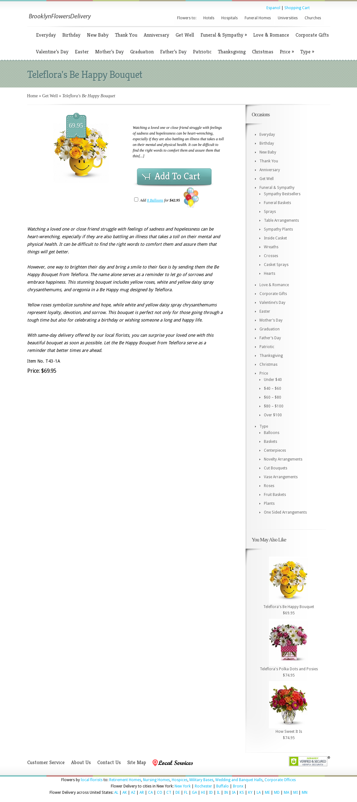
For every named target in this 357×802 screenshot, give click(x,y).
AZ (133, 792)
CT (168, 792)
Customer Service (46, 762)
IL (218, 792)
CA (150, 792)
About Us (81, 762)
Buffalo (222, 786)
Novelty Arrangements (283, 459)
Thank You (126, 35)
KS (242, 792)
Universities (288, 18)
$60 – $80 (272, 397)
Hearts (269, 273)
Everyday (46, 35)
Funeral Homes (258, 18)
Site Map (136, 762)
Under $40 (273, 379)
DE (178, 792)
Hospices (179, 780)
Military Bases (201, 780)
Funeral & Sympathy (223, 35)
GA (194, 792)
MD (277, 792)
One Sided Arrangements (285, 512)
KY (250, 792)
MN (304, 792)
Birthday (71, 35)
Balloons (271, 433)
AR (142, 792)
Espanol (273, 8)
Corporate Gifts (312, 35)
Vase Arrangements (281, 477)
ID (211, 792)
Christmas (262, 51)
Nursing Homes (156, 780)
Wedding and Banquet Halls (239, 780)
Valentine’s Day (52, 51)
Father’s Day (173, 51)
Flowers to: (186, 18)
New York (183, 786)
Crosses (271, 256)
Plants (269, 503)
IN (226, 792)
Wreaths (271, 247)
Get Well (185, 35)
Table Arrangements (281, 220)
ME (267, 792)
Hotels (208, 18)
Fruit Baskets (275, 494)
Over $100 (273, 415)
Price (287, 51)
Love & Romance (271, 35)
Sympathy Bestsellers (282, 194)
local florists (92, 780)
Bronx (238, 786)
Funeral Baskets (277, 203)
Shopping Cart (297, 8)
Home (32, 95)
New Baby (98, 35)
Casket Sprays (276, 264)
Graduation (142, 51)
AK (124, 792)
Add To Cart (177, 176)
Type (307, 51)
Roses (269, 486)
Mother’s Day (109, 51)
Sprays (270, 211)
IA (233, 792)
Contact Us (109, 762)
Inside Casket (275, 238)
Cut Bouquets (275, 468)
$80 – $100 (273, 406)
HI (203, 792)
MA (286, 792)
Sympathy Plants (278, 229)
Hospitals (229, 18)
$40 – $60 (272, 388)
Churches (313, 18)
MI (295, 792)
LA (259, 792)
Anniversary (156, 35)
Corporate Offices (280, 780)
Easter (82, 51)
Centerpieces (275, 450)
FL (186, 792)
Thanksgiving (232, 51)
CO (159, 792)
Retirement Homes (125, 780)
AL (116, 792)
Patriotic (202, 51)
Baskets (270, 441)
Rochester (203, 786)
